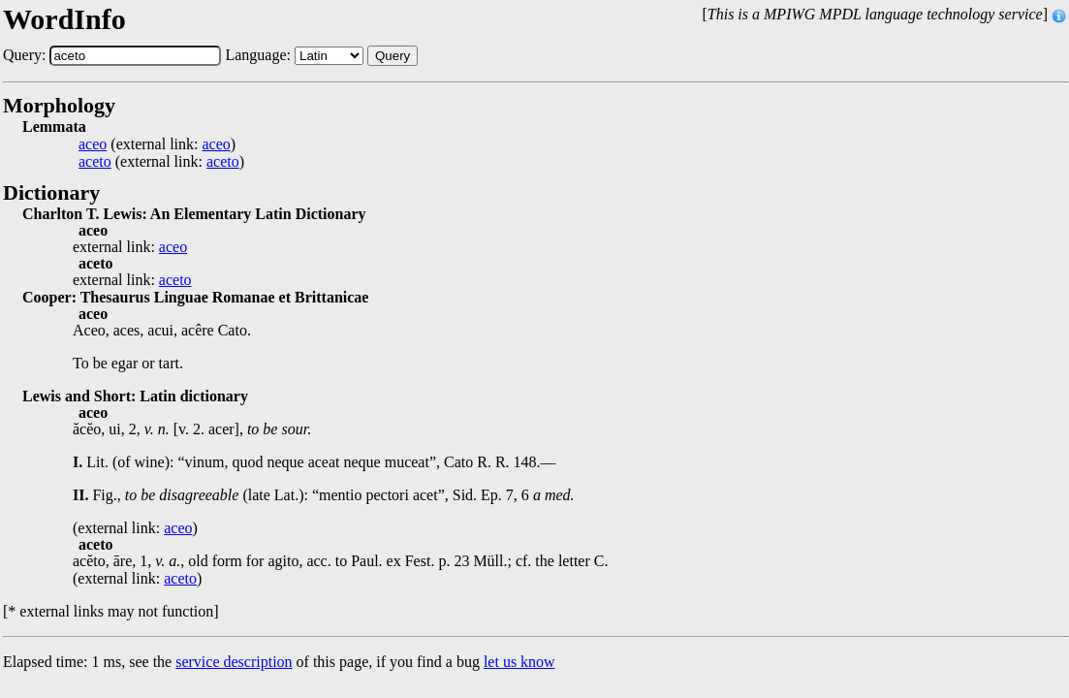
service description (233, 661)
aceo (93, 144)
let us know (519, 661)
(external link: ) (157, 144)
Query (392, 55)
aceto (95, 162)
